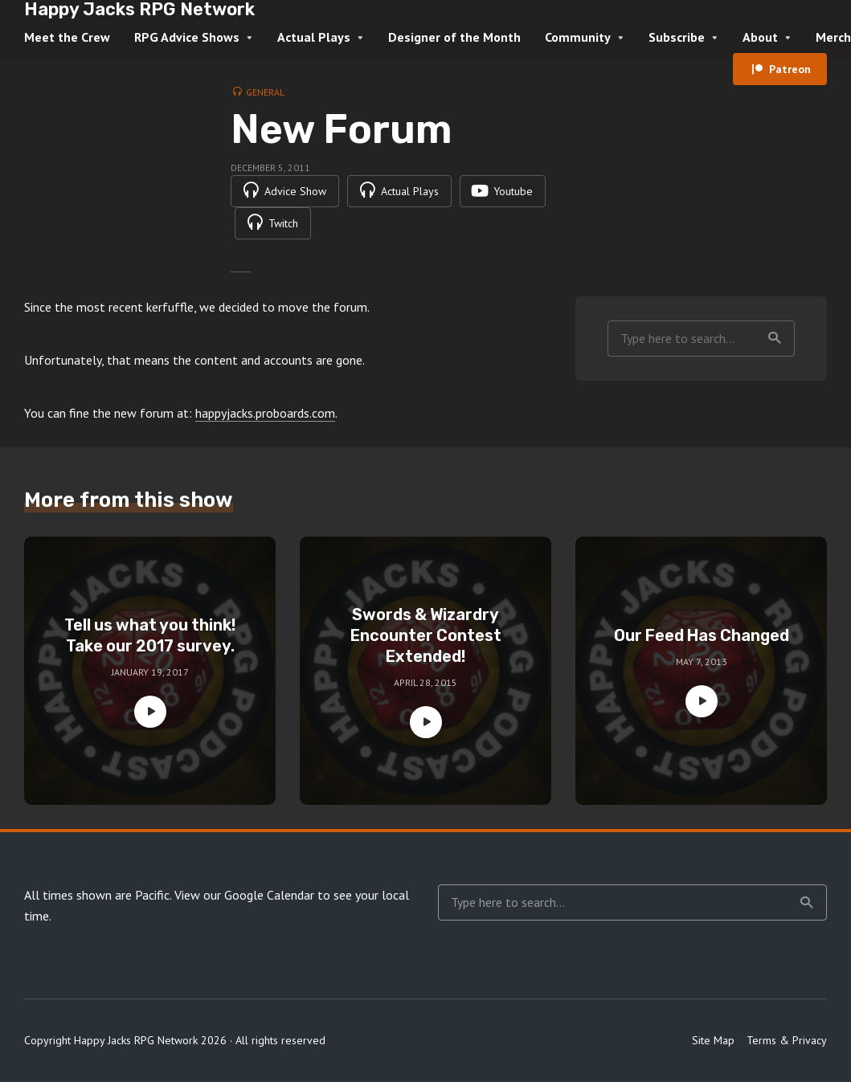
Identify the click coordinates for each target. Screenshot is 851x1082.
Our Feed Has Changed (701, 635)
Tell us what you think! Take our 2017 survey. (149, 635)
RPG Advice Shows (186, 37)
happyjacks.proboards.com (265, 413)
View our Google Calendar (244, 895)
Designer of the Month (454, 37)
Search (774, 338)
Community (578, 37)
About (760, 37)
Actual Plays (313, 37)
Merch (833, 37)
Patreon (790, 69)
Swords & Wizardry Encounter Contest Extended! (425, 635)
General (265, 92)
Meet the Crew (67, 37)
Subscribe (676, 37)
